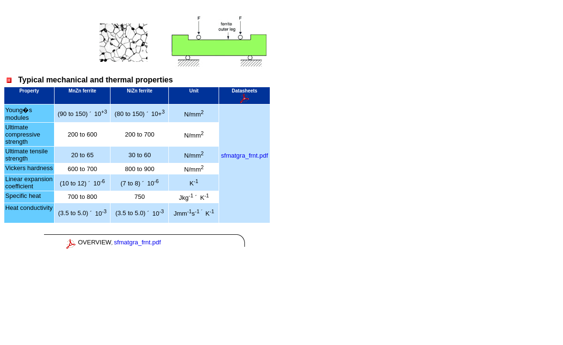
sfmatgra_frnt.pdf (244, 155)
